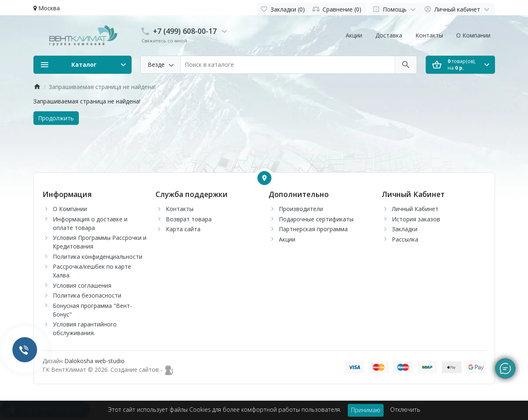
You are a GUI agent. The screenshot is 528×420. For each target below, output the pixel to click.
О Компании (473, 35)
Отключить (405, 409)
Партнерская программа (313, 229)
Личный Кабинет (415, 209)
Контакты (429, 35)
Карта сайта (183, 229)
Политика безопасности (87, 295)
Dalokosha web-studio (94, 361)
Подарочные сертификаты (316, 219)
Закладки (404, 229)
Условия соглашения (82, 285)
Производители (301, 209)
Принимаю (365, 410)
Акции (354, 35)
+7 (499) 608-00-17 (185, 31)
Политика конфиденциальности (97, 256)
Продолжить (56, 118)
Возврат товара (189, 219)
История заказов (416, 219)
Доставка (388, 35)
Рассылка (405, 239)
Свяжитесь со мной (164, 41)
